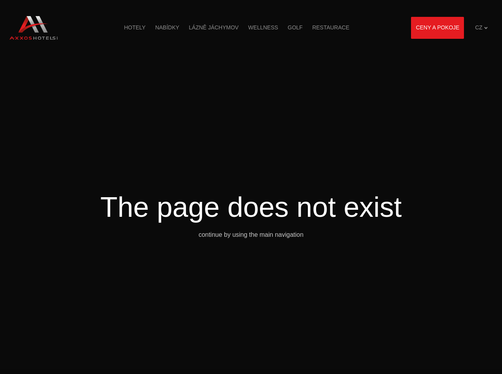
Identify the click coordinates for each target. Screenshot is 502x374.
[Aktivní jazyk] (481, 27)
